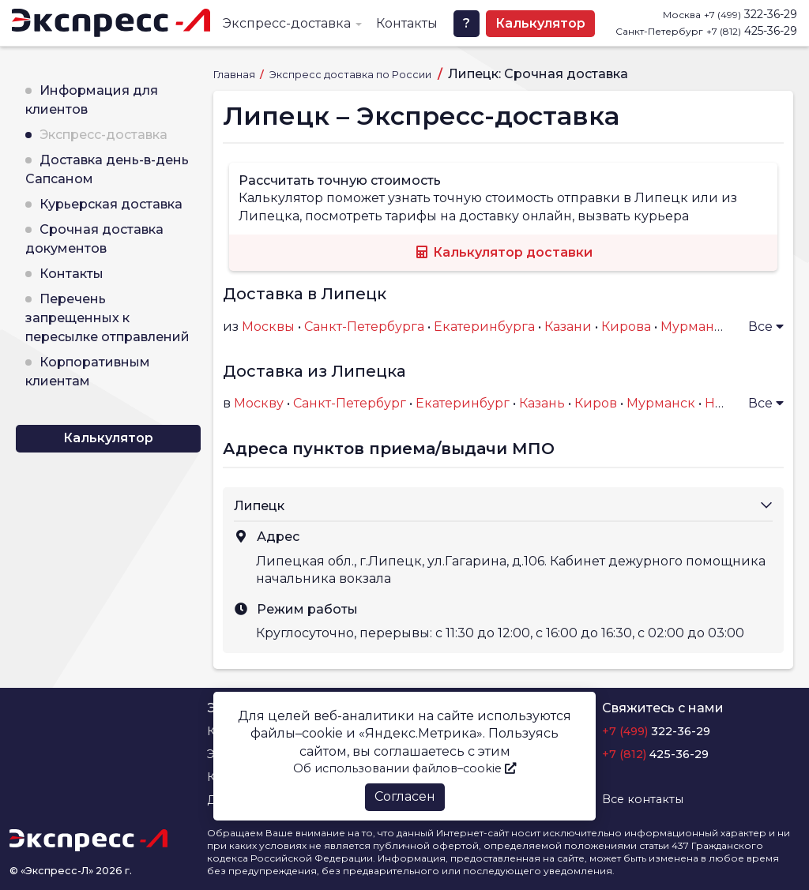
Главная (235, 75)
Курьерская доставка (111, 204)
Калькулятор (540, 23)
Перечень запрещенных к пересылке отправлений (107, 317)
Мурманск (661, 403)
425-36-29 (751, 31)
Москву (259, 403)
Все (766, 326)
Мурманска (698, 326)
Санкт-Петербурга (364, 326)
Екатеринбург (463, 403)
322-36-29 (750, 14)
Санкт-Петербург (349, 403)
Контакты (407, 23)
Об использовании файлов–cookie (404, 768)
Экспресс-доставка (287, 23)
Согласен (404, 796)
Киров (595, 403)
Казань (542, 403)
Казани (568, 326)
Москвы (268, 326)
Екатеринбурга (484, 326)
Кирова (626, 326)
